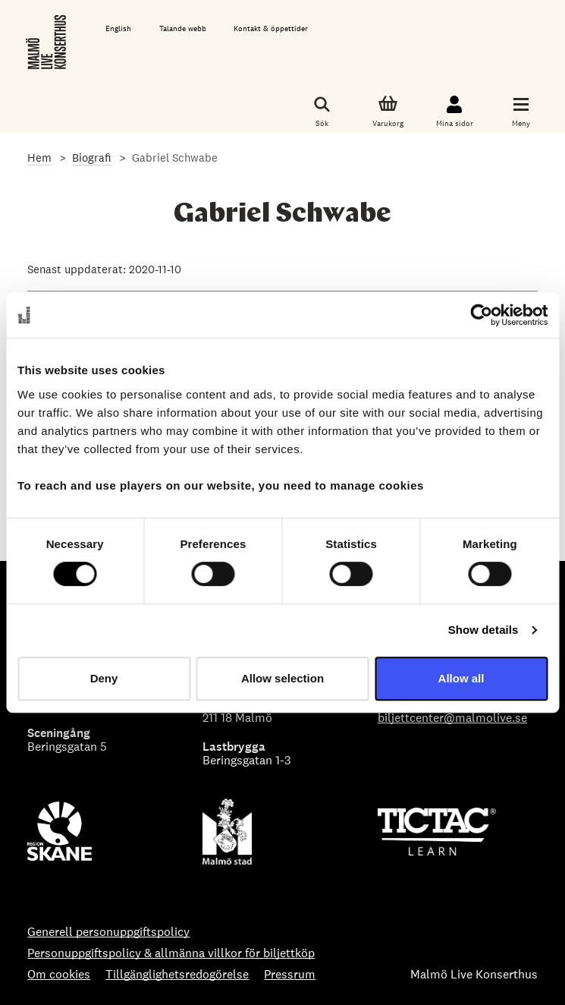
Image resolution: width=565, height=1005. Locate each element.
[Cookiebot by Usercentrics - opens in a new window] (481, 315)
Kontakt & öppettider (271, 28)
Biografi (91, 157)
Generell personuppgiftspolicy (108, 932)
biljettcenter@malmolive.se (452, 718)
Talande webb (182, 28)
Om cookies (58, 974)
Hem (39, 157)
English (118, 28)
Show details (483, 629)
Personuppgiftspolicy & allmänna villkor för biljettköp (171, 953)
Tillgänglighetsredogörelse (177, 974)
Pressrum (289, 974)
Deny (104, 678)
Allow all (461, 678)
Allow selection (282, 678)
